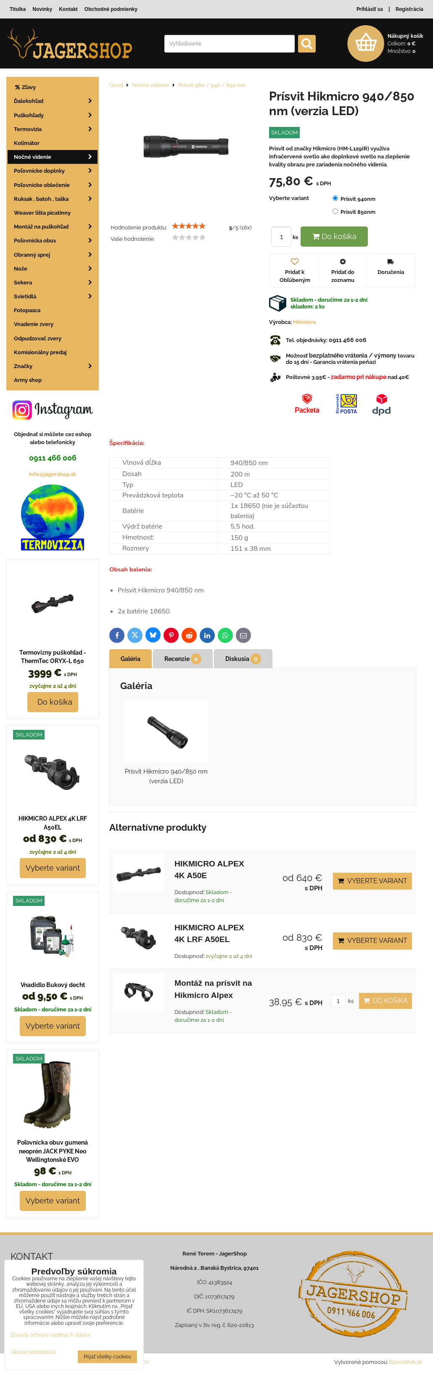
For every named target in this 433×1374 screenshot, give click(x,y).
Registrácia (409, 9)
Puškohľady (56, 115)
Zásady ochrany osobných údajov (50, 1335)
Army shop (28, 380)
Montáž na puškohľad (56, 227)
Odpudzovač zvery (37, 338)
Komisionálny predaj (40, 352)
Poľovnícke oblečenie (56, 185)
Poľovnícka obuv (56, 240)
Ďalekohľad (56, 101)
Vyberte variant (372, 881)
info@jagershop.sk (52, 474)
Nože (56, 269)
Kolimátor (27, 143)
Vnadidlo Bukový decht (53, 985)
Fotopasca (27, 310)
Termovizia (56, 129)
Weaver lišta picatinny (42, 213)
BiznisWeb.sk (405, 1362)
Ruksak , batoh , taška (56, 199)
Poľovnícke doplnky (56, 171)
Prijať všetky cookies (107, 1357)
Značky (56, 366)
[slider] (189, 226)
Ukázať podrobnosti (33, 1352)
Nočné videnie (56, 157)
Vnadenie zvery (33, 324)
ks (286, 237)
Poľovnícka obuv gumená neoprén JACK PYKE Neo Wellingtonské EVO (52, 1151)
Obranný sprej (56, 255)
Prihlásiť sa (369, 9)
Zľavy (25, 87)
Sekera (56, 283)
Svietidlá (56, 296)
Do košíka (334, 236)
